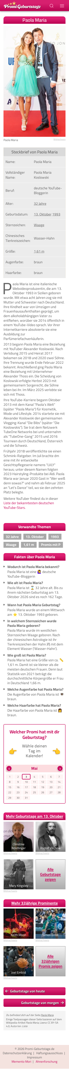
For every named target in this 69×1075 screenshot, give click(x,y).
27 (50, 792)
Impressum (34, 1057)
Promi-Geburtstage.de (39, 1049)
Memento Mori (21, 1061)
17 (26, 787)
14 (59, 782)
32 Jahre (12, 536)
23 (18, 792)
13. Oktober (35, 536)
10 (26, 782)
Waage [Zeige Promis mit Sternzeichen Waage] (39, 225)
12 (42, 782)
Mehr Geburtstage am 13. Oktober (34, 816)
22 (9, 792)
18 (34, 787)
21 (59, 787)
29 (9, 798)
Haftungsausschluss (49, 1053)
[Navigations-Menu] (62, 5)
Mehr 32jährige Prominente (34, 903)
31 (26, 798)
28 (59, 792)
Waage (11, 544)
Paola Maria (47, 1015)
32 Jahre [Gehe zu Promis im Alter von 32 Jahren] (40, 203)
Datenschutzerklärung (17, 1053)
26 (42, 792)
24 (26, 792)
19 (42, 787)
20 (50, 787)
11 (34, 782)
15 (9, 787)
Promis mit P (50, 544)
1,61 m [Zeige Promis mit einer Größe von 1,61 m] (39, 251)
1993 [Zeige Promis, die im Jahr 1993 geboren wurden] (56, 214)
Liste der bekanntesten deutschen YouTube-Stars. (28, 505)
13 (50, 782)
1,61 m (28, 544)
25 (34, 792)
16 (18, 787)
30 (18, 798)
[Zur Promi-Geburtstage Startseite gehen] (22, 5)
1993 (55, 536)
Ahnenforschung (46, 1061)
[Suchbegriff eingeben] (52, 5)
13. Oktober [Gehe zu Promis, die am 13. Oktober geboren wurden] (43, 214)
